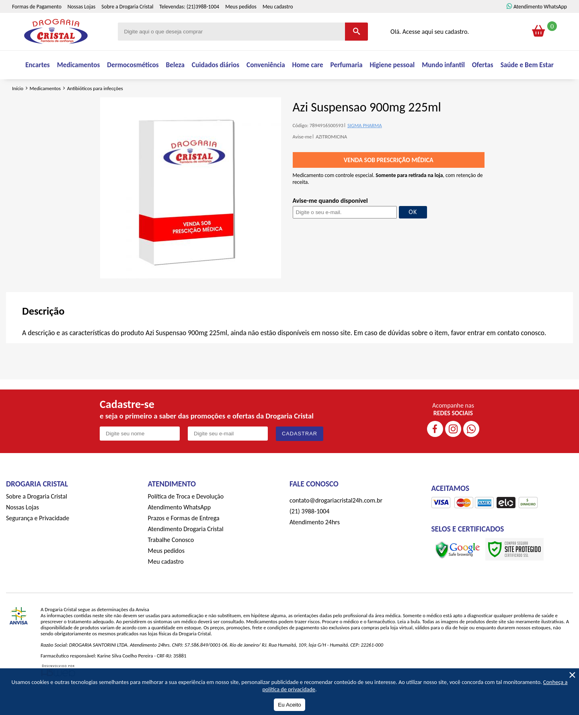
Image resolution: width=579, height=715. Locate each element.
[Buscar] (356, 49)
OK (413, 234)
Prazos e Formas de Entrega (184, 540)
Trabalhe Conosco (171, 561)
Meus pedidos (241, 24)
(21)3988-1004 (203, 24)
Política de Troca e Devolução (186, 518)
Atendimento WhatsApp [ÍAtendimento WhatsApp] (540, 24)
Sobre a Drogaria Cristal (127, 24)
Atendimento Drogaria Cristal (186, 550)
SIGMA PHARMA (364, 147)
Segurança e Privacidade (37, 540)
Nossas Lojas (81, 24)
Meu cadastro (278, 24)
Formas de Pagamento (37, 24)
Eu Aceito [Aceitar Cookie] (289, 705)
